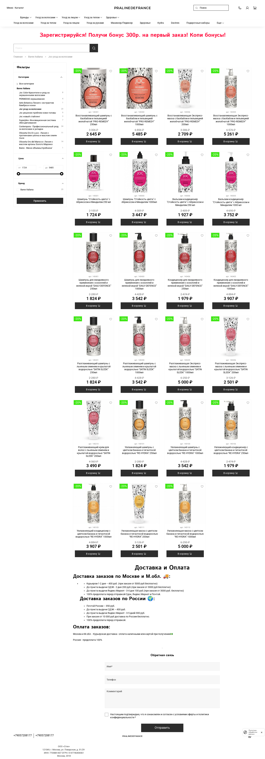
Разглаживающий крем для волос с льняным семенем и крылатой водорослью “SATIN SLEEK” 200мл (93, 451)
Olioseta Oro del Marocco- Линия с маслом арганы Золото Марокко (36, 143)
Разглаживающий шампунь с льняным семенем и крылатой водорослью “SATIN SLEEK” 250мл (94, 368)
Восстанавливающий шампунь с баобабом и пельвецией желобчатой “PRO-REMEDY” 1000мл (139, 120)
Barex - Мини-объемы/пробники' (35, 148)
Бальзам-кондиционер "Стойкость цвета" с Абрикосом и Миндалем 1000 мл (231, 202)
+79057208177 (23, 735)
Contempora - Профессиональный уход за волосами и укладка (38, 127)
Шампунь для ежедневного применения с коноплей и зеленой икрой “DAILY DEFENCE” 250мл (93, 284)
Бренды (26, 17)
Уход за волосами (46, 17)
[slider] (18, 173)
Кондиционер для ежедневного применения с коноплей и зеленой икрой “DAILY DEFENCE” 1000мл (230, 284)
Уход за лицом (71, 17)
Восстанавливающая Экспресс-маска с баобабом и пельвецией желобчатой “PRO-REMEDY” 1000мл (231, 120)
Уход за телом (93, 17)
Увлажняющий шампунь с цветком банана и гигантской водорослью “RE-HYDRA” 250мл (139, 450)
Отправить (162, 727)
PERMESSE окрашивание (32, 99)
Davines (175, 22)
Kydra (161, 22)
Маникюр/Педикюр (122, 22)
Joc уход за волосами (30, 109)
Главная (18, 56)
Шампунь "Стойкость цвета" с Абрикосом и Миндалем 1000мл (139, 201)
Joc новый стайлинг (29, 116)
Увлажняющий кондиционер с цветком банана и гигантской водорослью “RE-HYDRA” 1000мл (94, 533)
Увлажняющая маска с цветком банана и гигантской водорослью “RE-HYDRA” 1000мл (185, 533)
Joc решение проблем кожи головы (37, 112)
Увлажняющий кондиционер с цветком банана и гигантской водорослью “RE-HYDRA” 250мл (231, 450)
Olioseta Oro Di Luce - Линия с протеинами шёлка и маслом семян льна (38, 135)
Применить (39, 200)
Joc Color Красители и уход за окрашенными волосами (34, 93)
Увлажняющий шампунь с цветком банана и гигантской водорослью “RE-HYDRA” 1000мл (185, 450)
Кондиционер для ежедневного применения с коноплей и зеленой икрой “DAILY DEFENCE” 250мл (185, 284)
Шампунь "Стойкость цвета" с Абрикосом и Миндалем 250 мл (93, 201)
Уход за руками (95, 22)
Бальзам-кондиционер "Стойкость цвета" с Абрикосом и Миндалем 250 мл (185, 202)
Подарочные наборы (198, 22)
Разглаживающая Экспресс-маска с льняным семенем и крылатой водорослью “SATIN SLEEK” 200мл (231, 368)
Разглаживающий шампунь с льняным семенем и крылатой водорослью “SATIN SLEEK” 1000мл (139, 368)
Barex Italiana (35, 56)
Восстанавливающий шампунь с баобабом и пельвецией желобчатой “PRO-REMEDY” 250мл (94, 120)
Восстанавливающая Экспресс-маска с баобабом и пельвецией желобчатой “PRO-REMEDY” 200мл (185, 120)
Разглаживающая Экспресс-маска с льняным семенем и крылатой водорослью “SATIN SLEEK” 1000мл (185, 368)
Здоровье (112, 17)
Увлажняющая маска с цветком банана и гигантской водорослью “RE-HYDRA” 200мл (139, 533)
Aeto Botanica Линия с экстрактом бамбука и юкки (36, 104)
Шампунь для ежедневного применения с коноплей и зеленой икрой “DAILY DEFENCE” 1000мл (139, 284)
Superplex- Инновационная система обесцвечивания (37, 121)
